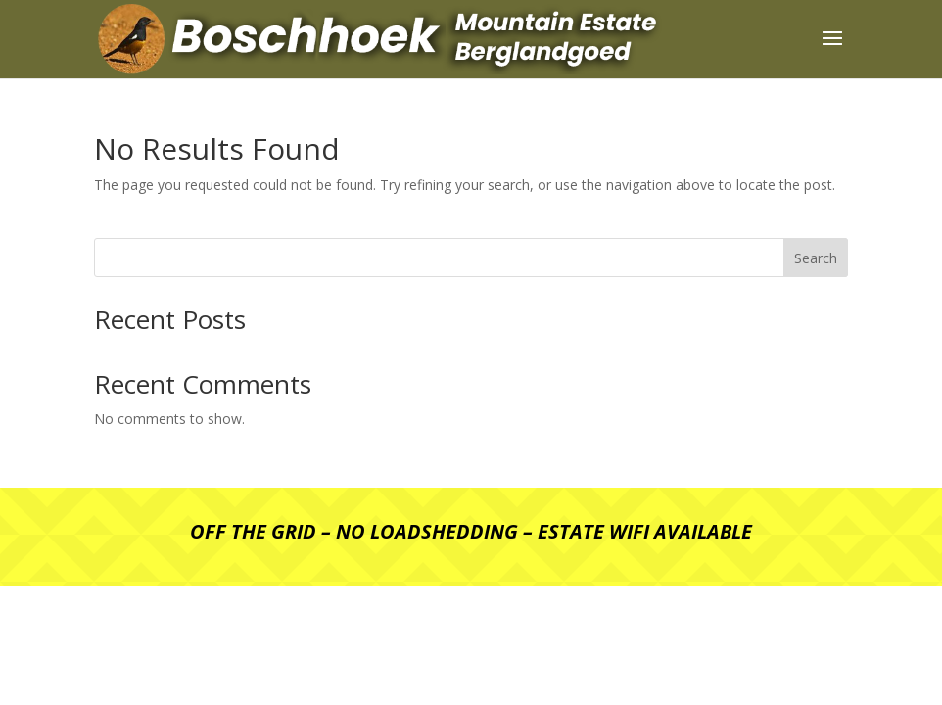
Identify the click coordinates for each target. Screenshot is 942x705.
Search (815, 258)
